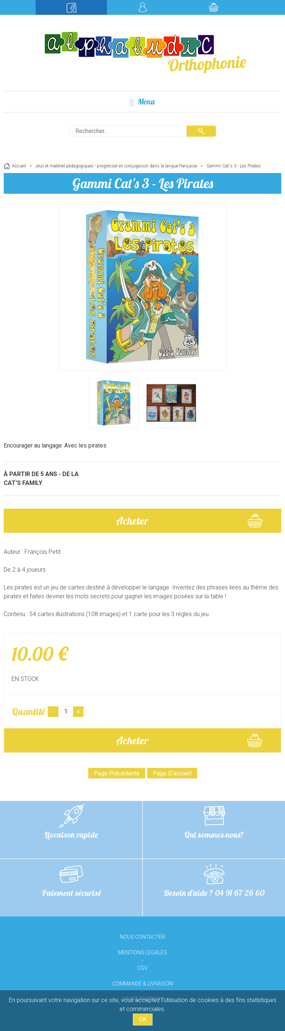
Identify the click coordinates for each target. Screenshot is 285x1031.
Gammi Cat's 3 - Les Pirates (142, 183)
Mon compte (142, 7)
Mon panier (213, 7)
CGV (142, 968)
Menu (142, 101)
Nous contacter (142, 937)
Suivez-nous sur (71, 7)
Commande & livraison (142, 984)
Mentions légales (142, 952)
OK (143, 1019)
